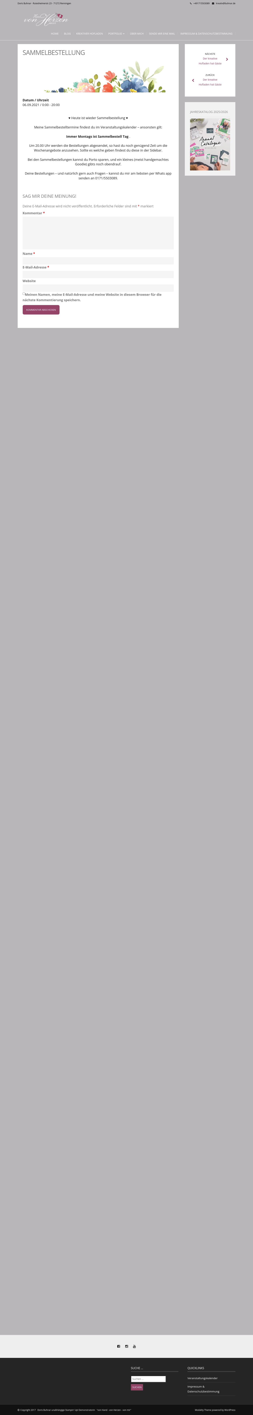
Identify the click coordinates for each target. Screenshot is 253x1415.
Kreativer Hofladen (89, 33)
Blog (67, 33)
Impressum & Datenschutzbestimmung (206, 33)
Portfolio (116, 33)
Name (29, 253)
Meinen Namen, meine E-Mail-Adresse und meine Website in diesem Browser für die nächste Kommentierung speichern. (92, 297)
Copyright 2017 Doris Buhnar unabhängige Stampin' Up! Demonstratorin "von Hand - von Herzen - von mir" (75, 1410)
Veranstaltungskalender (202, 1378)
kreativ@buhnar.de (225, 3)
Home (55, 33)
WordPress (229, 1410)
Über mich (137, 33)
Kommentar (34, 213)
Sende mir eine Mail (162, 33)
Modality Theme (203, 1410)
